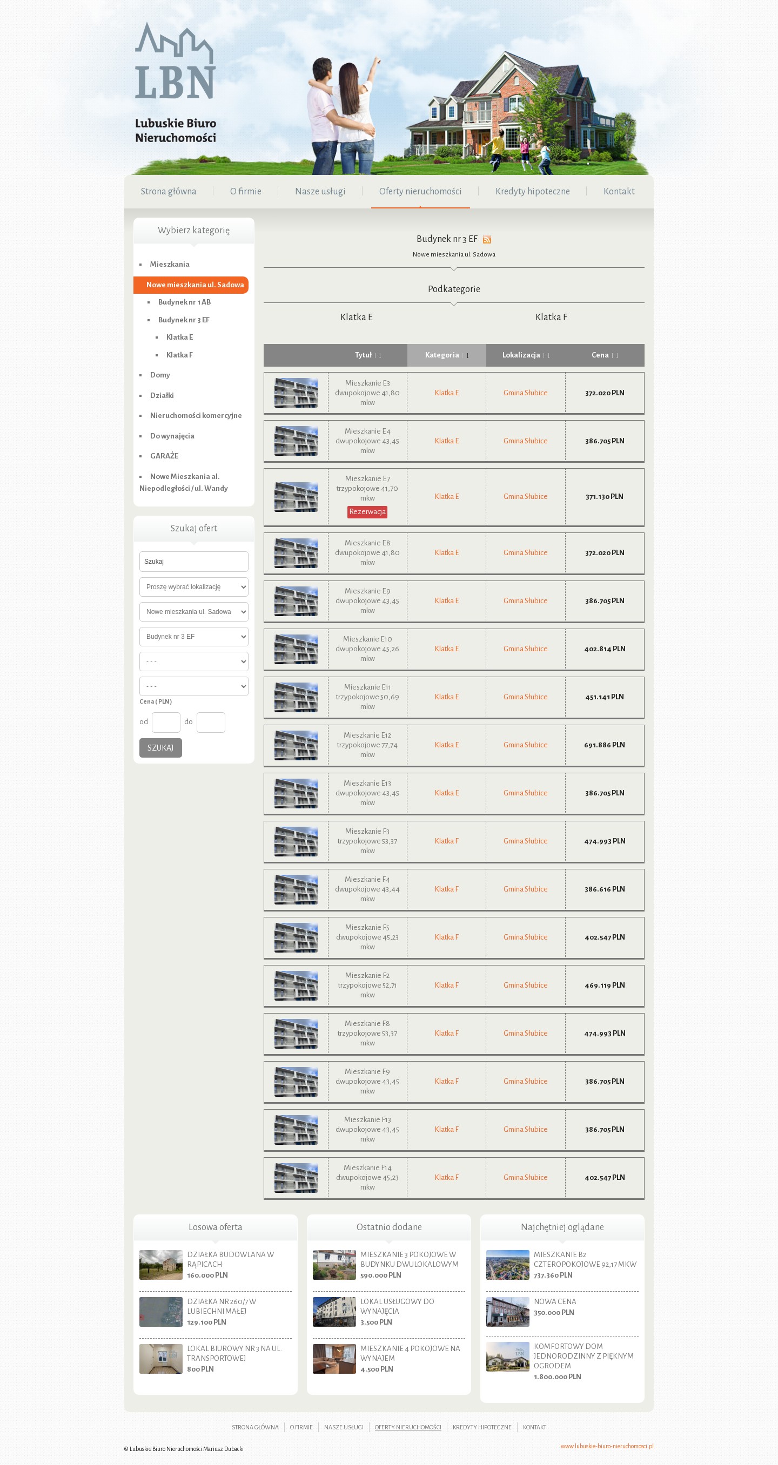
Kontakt (534, 1427)
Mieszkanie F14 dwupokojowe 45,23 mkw (367, 1177)
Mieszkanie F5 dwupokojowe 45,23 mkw (367, 937)
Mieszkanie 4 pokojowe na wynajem (410, 1353)
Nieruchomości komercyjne (196, 415)
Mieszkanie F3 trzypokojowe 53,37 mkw (367, 841)
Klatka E (356, 317)
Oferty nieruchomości (408, 1427)
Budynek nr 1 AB (184, 302)
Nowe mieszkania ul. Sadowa (454, 254)
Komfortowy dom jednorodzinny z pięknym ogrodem (584, 1356)
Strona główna (255, 1427)
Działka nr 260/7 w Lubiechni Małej (221, 1306)
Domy (160, 375)
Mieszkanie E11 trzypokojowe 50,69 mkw (367, 697)
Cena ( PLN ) (155, 701)
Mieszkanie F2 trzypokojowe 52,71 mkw (367, 985)
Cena (605, 355)
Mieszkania (170, 264)
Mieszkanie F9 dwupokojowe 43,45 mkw (367, 1081)
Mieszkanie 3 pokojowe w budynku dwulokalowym (409, 1259)
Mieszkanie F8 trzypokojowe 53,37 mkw (367, 1033)
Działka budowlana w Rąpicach (230, 1259)
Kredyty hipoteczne (482, 1427)
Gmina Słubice (526, 393)
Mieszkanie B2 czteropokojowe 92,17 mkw (585, 1259)
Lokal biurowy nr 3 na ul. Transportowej (234, 1353)
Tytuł (368, 355)
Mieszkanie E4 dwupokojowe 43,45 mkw (367, 441)
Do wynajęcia (172, 436)
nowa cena (555, 1302)
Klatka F (551, 317)
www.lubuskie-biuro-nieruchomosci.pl (607, 1446)
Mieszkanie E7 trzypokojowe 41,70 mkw (367, 488)
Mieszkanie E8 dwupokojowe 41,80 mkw (367, 552)
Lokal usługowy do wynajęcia (397, 1306)
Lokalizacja (525, 355)
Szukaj (160, 748)
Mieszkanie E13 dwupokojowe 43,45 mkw (367, 793)
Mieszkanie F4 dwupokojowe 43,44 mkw (367, 889)
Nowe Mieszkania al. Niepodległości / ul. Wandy (183, 482)
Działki (162, 395)
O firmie (301, 1427)
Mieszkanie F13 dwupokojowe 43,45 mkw (367, 1129)
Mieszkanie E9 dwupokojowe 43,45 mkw (367, 601)
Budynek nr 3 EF (184, 320)
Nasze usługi (344, 1427)
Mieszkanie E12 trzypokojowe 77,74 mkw (367, 745)
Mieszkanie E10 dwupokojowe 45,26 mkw (367, 649)
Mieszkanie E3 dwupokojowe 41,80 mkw (367, 393)
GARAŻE (164, 456)
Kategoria (446, 355)
